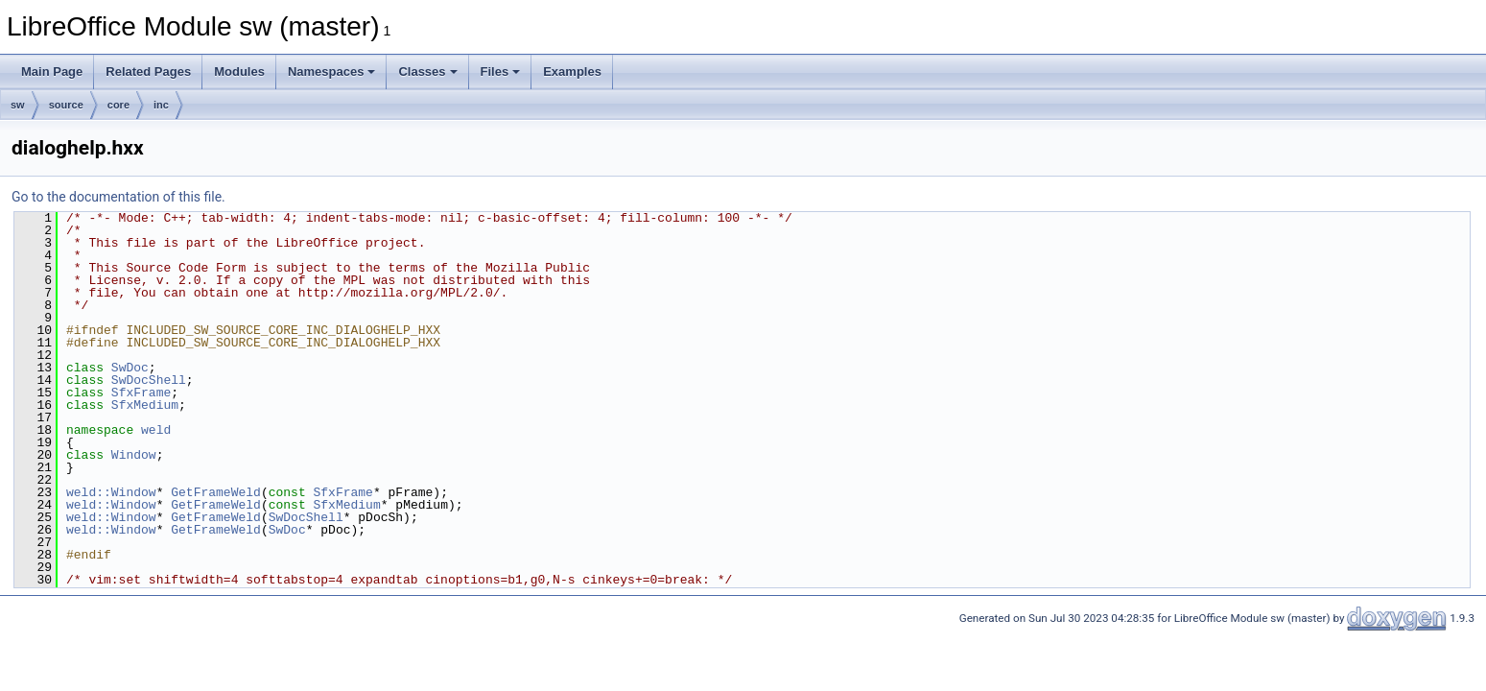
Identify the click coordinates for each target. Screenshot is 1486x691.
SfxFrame (141, 392)
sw (18, 104)
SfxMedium (144, 405)
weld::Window (111, 492)
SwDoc (130, 367)
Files (501, 71)
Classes (427, 71)
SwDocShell (148, 380)
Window (133, 455)
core (118, 104)
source (66, 104)
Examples (572, 71)
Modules (239, 71)
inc (161, 104)
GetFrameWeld (216, 492)
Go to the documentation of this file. (118, 196)
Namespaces (332, 71)
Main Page (52, 71)
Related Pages (148, 71)
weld (156, 430)
